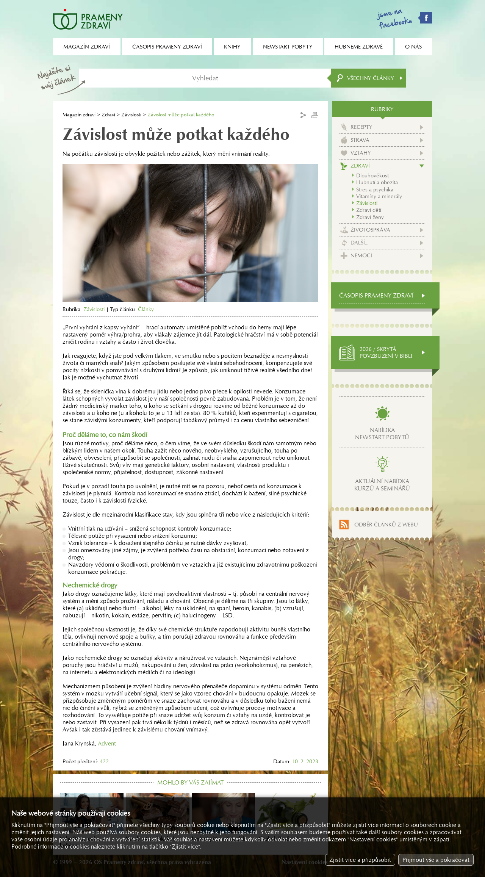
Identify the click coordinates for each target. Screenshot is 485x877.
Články (146, 309)
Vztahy (360, 152)
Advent (107, 743)
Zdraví (108, 114)
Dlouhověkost (372, 175)
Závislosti (131, 114)
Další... (359, 242)
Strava (359, 139)
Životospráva (370, 229)
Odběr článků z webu (386, 524)
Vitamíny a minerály (379, 196)
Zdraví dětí (368, 210)
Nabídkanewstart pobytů (382, 433)
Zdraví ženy (370, 217)
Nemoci (361, 255)
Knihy (232, 46)
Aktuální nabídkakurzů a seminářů (382, 485)
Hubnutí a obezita (377, 182)
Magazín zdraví (79, 114)
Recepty (361, 127)
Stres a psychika (374, 189)
